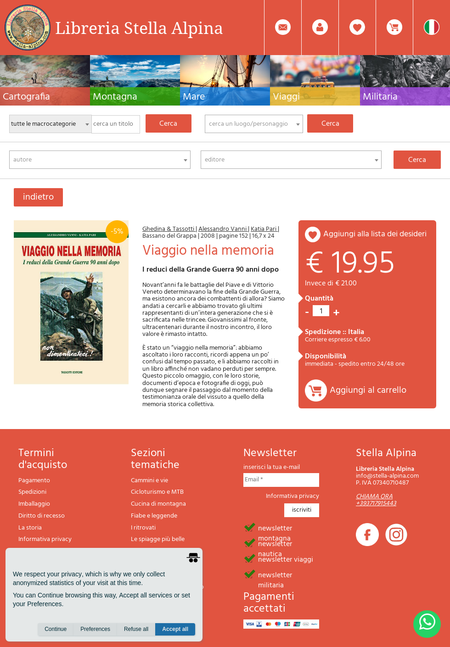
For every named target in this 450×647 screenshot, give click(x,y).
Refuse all (136, 629)
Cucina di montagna (158, 504)
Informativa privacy (45, 539)
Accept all (175, 629)
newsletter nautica (275, 543)
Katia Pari (264, 229)
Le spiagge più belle (158, 539)
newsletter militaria (275, 574)
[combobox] (254, 124)
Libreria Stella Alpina (139, 28)
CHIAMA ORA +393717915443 (376, 500)
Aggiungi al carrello (368, 390)
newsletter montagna (275, 528)
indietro (38, 197)
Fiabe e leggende (154, 516)
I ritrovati (143, 528)
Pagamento (34, 480)
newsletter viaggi (285, 559)
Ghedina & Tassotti (169, 229)
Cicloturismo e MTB (157, 492)
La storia (30, 528)
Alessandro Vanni (223, 229)
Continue (56, 629)
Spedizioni (32, 492)
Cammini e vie (149, 480)
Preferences (95, 629)
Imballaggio (34, 504)
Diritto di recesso (41, 516)
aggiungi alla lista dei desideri (375, 234)
